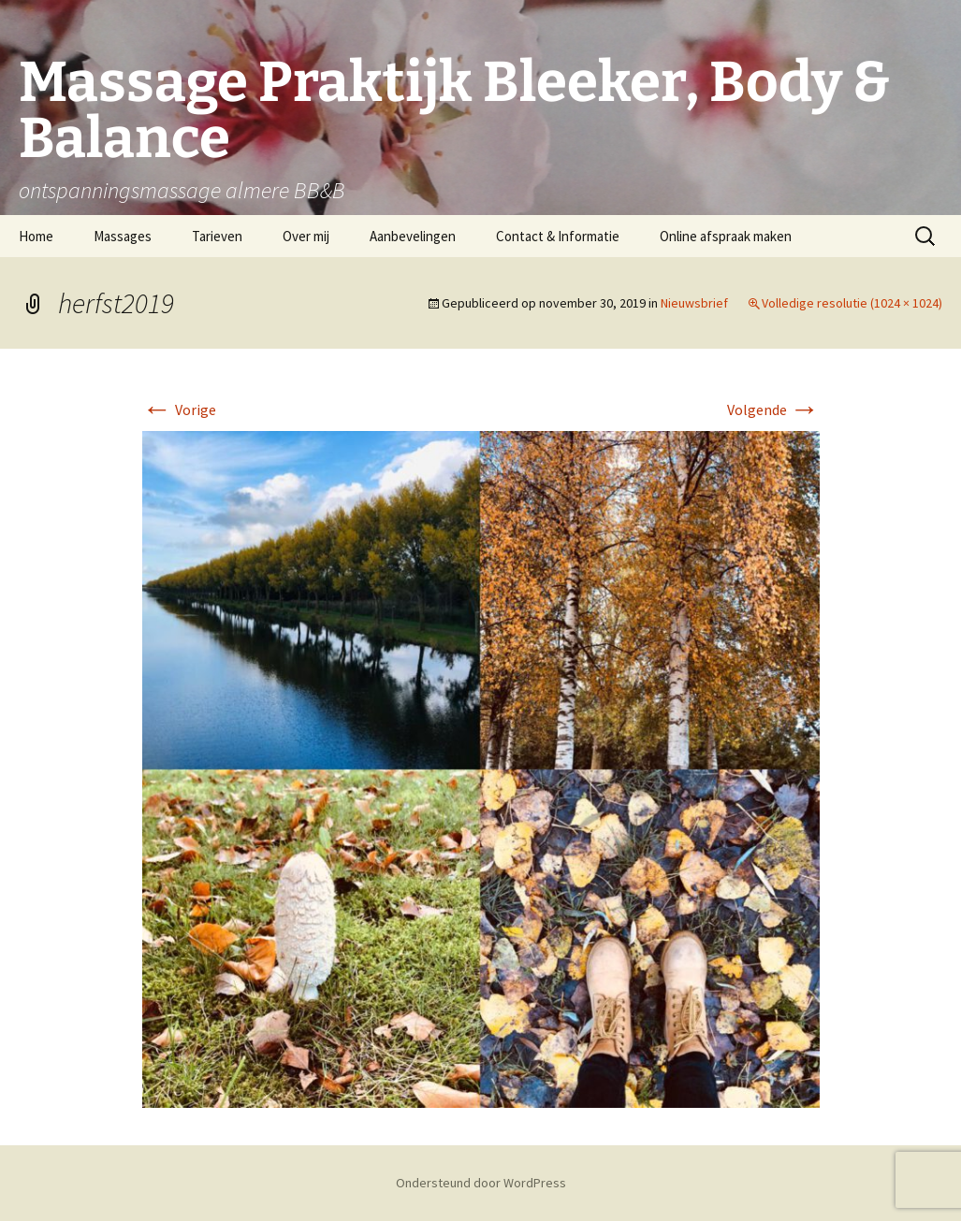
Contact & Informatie (557, 236)
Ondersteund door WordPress (481, 1182)
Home (36, 236)
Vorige (179, 409)
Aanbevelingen (413, 236)
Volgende (773, 409)
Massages (123, 236)
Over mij (306, 236)
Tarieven (217, 236)
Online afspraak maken (726, 236)
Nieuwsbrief (694, 302)
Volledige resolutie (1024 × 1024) (852, 302)
